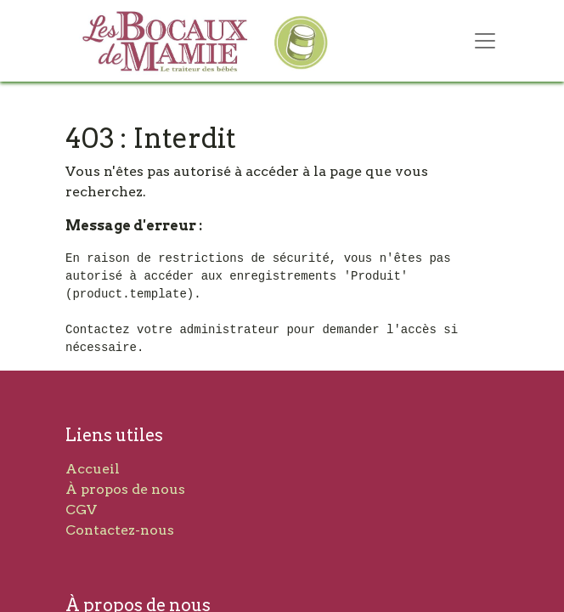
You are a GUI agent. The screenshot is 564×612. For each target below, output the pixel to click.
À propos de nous (125, 489)
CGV (81, 510)
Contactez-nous (119, 530)
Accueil (92, 469)
